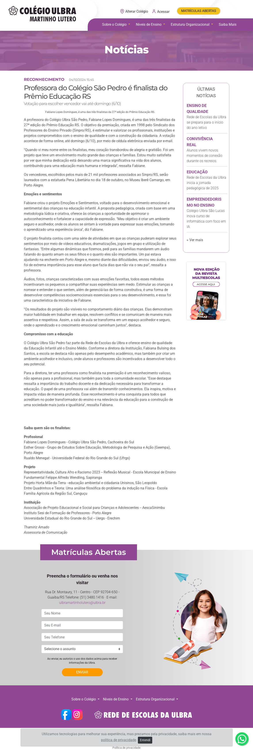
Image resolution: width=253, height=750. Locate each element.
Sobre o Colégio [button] (114, 24)
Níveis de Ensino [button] (149, 24)
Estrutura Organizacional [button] (190, 24)
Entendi (145, 740)
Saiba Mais (227, 24)
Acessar (160, 11)
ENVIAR (82, 672)
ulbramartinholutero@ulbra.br (82, 603)
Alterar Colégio (134, 11)
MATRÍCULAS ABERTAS (198, 11)
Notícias (126, 49)
